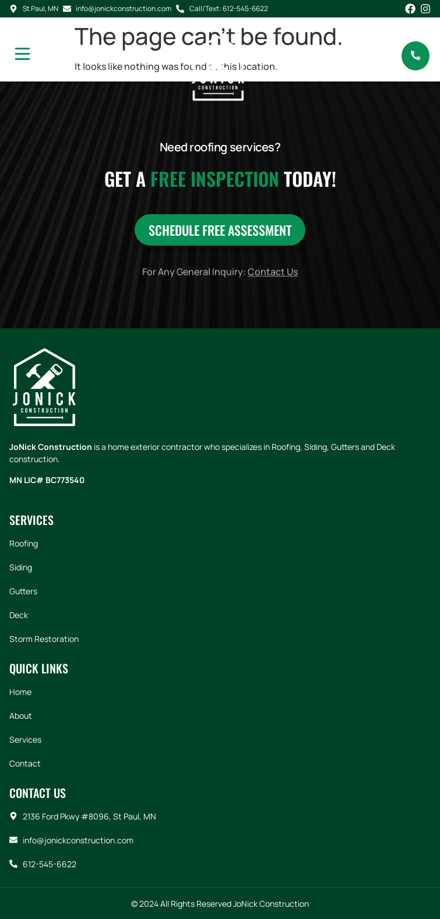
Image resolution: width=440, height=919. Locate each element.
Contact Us (273, 278)
